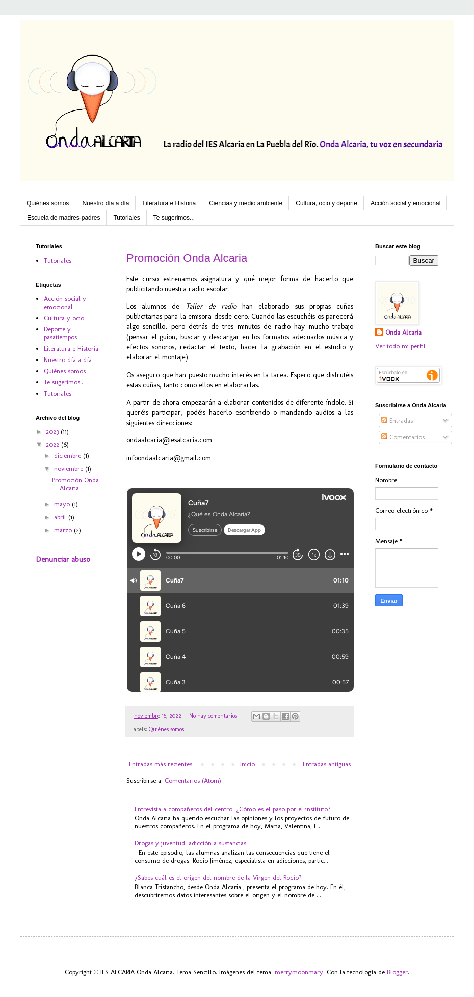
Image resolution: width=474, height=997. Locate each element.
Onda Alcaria (403, 332)
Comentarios (403, 437)
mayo (63, 504)
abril (61, 517)
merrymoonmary (299, 972)
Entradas (397, 420)
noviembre (69, 469)
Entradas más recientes (160, 764)
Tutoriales (126, 217)
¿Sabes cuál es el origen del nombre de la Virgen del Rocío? (218, 877)
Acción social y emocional (405, 203)
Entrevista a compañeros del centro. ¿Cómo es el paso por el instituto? (233, 809)
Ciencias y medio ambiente (245, 203)
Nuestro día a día (105, 203)
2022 (53, 444)
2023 (53, 431)
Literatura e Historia (169, 203)
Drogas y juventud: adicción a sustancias (190, 843)
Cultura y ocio (64, 318)
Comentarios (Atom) (193, 780)
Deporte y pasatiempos (60, 333)
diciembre (68, 455)
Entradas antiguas (327, 764)
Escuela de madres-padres (63, 217)
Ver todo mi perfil (400, 346)
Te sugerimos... (174, 217)
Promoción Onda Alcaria (186, 258)
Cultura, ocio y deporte (326, 203)
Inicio (247, 764)
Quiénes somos (48, 203)
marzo (64, 530)
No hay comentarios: (214, 715)
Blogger (397, 972)
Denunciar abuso (63, 559)
